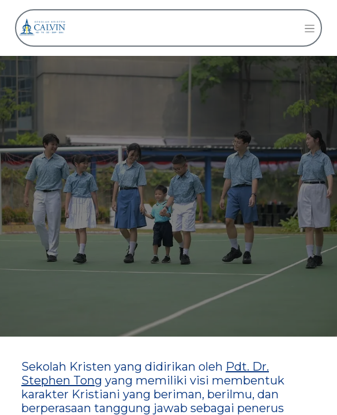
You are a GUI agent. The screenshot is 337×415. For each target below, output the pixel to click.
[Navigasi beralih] (309, 28)
